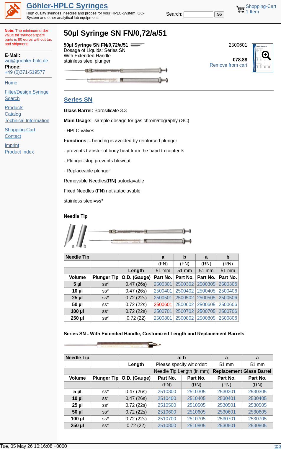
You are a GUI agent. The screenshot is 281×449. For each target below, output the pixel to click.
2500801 (163, 318)
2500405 (206, 290)
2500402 (184, 290)
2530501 (226, 405)
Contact (13, 136)
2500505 (206, 297)
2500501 (163, 297)
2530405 (257, 398)
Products (14, 107)
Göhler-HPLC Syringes (67, 5)
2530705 (257, 418)
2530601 (226, 411)
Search (12, 98)
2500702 (184, 311)
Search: (174, 14)
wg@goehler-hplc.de (26, 60)
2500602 (184, 304)
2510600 (167, 411)
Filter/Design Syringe (27, 91)
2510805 (196, 425)
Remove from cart (228, 65)
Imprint (12, 145)
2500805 (206, 318)
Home (11, 82)
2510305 (196, 391)
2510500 (167, 405)
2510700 (167, 418)
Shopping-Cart (20, 129)
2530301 (226, 391)
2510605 (196, 411)
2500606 (228, 304)
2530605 (257, 411)
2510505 (196, 405)
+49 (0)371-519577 (25, 72)
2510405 (196, 398)
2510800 (167, 425)
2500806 (228, 318)
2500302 (184, 284)
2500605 (206, 304)
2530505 (257, 405)
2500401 (163, 290)
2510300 (167, 391)
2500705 (206, 311)
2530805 (257, 425)
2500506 (228, 297)
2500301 (163, 284)
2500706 (228, 311)
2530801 (226, 425)
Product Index (19, 151)
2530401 (226, 398)
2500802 (184, 318)
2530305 (257, 391)
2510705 (196, 418)
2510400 (167, 398)
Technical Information (27, 120)
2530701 (226, 418)
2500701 (163, 311)
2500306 (228, 284)
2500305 (206, 284)
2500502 (184, 297)
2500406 (228, 290)
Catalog (13, 114)
